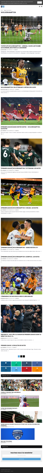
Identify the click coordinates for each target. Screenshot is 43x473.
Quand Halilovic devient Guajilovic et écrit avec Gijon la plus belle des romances (20, 424)
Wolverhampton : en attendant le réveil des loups (18, 87)
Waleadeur (3, 442)
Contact (12, 471)
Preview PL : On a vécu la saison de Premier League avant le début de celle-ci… (21, 335)
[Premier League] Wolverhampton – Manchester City (19, 247)
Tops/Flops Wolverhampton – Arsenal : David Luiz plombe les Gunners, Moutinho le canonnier (21, 47)
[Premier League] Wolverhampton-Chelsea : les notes (19, 208)
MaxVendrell (4, 393)
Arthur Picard (5, 89)
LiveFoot (2, 471)
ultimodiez (4, 130)
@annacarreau (4, 426)
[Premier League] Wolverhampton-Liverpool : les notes (20, 257)
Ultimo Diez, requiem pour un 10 (9, 408)
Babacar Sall (4, 338)
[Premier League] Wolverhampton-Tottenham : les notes (21, 168)
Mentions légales (7, 471)
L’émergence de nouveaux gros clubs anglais (17, 296)
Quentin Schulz (5, 298)
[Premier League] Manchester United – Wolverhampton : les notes (20, 128)
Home (2, 10)
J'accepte (39, 2)
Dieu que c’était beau (6, 441)
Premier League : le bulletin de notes (13, 345)
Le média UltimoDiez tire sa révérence (11, 392)
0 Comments (15, 49)
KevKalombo (4, 49)
